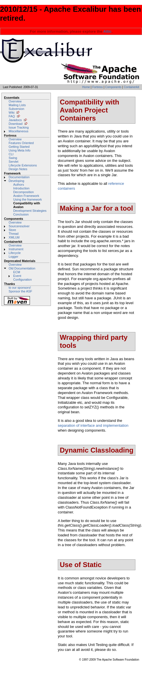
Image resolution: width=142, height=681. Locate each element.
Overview (15, 101)
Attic (107, 31)
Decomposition (23, 192)
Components (113, 87)
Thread (13, 233)
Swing (13, 158)
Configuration (22, 279)
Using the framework (27, 199)
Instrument (16, 249)
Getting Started (19, 146)
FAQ (12, 116)
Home (86, 87)
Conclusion (21, 214)
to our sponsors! (20, 287)
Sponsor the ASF (20, 291)
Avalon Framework (26, 195)
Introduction (21, 188)
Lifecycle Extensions (23, 165)
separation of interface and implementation (93, 425)
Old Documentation (22, 268)
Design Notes (18, 169)
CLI (11, 154)
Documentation (19, 177)
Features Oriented (21, 143)
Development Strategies (30, 210)
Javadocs (15, 120)
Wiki (11, 112)
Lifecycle (15, 253)
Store (12, 230)
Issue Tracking (19, 127)
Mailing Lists (17, 105)
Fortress (97, 87)
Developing (16, 181)
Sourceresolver (19, 226)
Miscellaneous (18, 131)
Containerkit (131, 87)
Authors (18, 184)
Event (17, 276)
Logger (13, 256)
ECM (16, 272)
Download (15, 123)
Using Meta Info (19, 150)
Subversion (16, 108)
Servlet (13, 161)
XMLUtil (14, 237)
